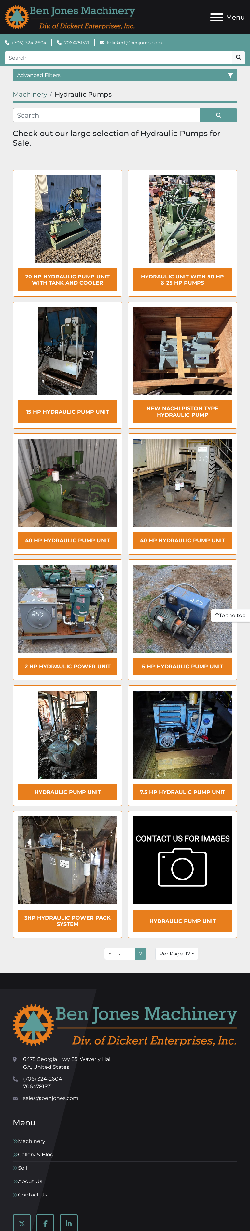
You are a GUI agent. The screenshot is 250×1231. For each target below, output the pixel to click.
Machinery (31, 1141)
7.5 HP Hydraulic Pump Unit (182, 792)
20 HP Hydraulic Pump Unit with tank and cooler (67, 280)
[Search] (118, 57)
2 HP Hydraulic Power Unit (68, 666)
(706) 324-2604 (29, 43)
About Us (30, 1181)
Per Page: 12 (175, 954)
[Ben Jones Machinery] (125, 1025)
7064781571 (76, 43)
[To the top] (230, 615)
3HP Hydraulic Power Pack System (67, 921)
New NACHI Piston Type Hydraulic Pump (182, 411)
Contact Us (32, 1195)
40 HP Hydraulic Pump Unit (67, 540)
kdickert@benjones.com (134, 43)
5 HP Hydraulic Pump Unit (182, 666)
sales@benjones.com (50, 1098)
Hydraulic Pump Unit (68, 792)
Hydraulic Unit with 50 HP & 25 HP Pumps (182, 280)
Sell (22, 1168)
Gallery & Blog (36, 1155)
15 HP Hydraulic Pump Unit (67, 412)
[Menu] (216, 17)
